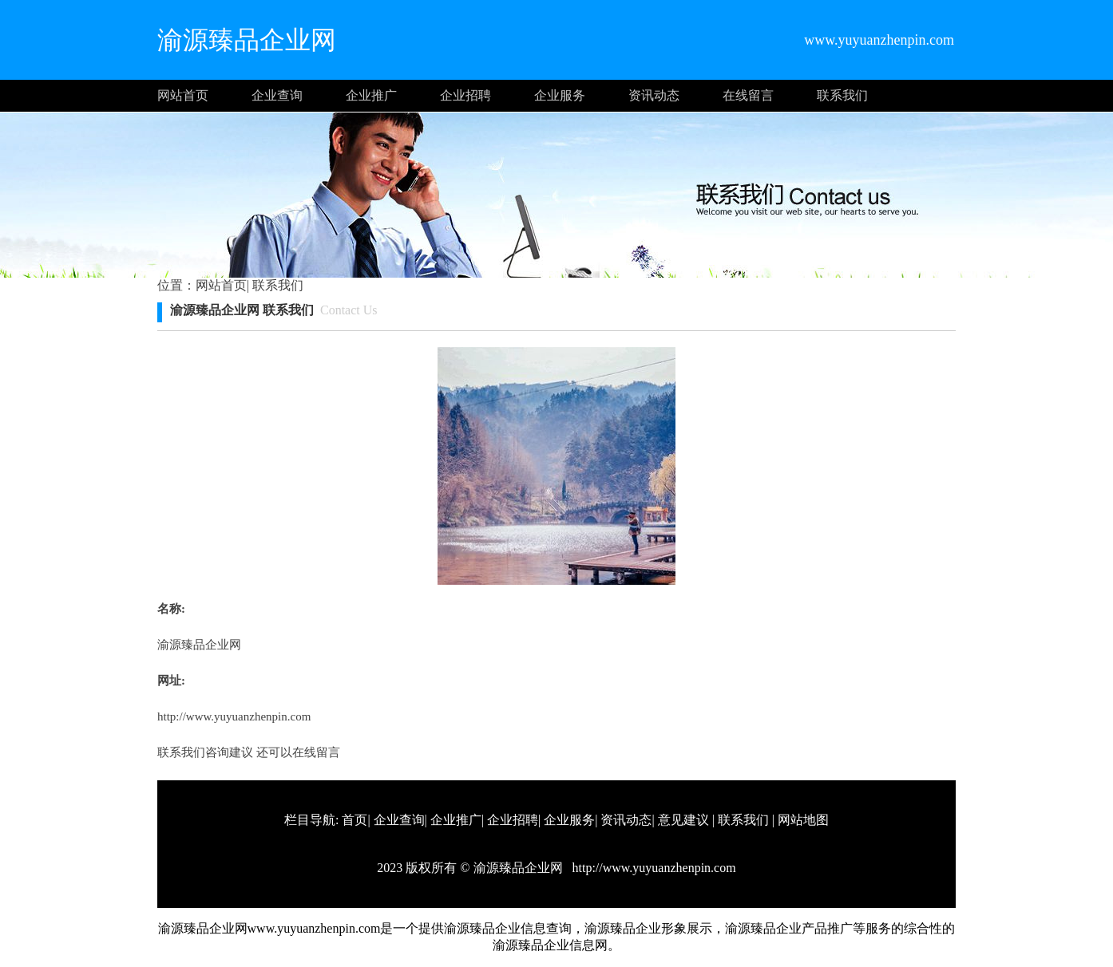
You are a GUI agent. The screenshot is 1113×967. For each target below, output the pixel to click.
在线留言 (748, 95)
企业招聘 (465, 95)
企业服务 (559, 95)
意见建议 (683, 820)
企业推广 (371, 95)
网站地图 (803, 820)
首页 (354, 820)
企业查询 (277, 95)
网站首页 (182, 95)
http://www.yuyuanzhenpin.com (234, 716)
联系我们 (842, 95)
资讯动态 (653, 95)
